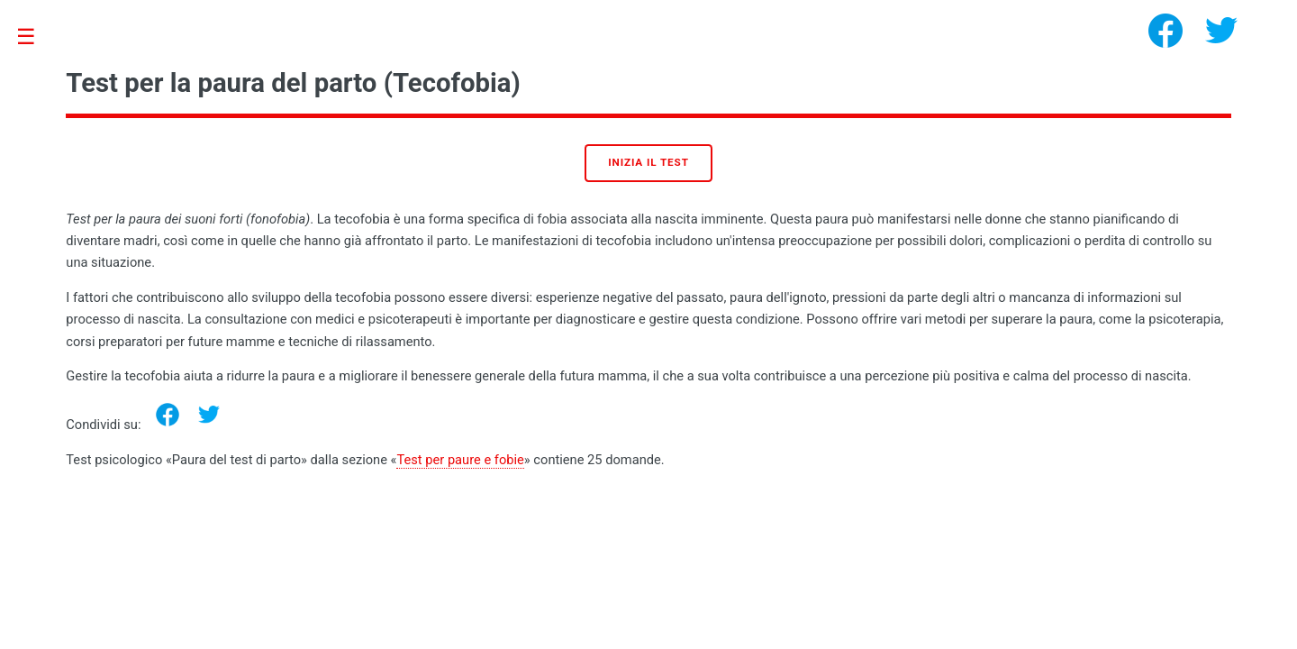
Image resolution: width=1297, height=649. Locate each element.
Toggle (35, 37)
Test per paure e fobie (459, 460)
